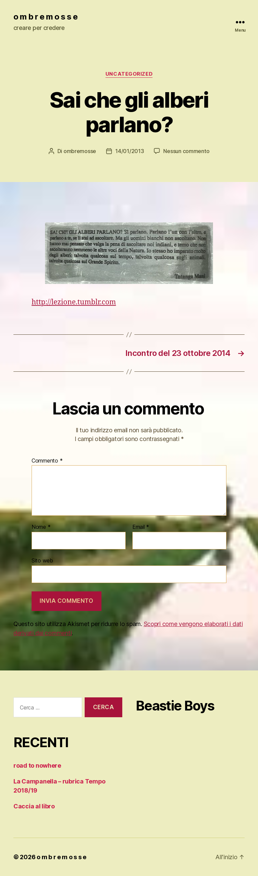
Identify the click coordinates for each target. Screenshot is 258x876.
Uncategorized (129, 74)
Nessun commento (186, 151)
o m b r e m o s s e (45, 17)
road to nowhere (37, 765)
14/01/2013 (129, 151)
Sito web (42, 560)
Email (140, 527)
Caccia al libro (34, 806)
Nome (41, 527)
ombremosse (79, 151)
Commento (47, 461)
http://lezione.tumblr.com (74, 302)
